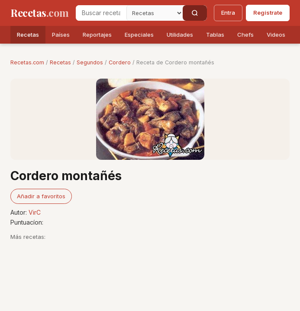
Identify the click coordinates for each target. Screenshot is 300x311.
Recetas (28, 34)
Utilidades (180, 34)
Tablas (215, 34)
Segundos (90, 62)
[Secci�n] (154, 13)
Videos (276, 34)
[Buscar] (195, 13)
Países (61, 34)
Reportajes (97, 34)
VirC (35, 212)
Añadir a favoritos (41, 196)
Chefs (245, 34)
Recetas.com (27, 62)
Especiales (139, 34)
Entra (228, 12)
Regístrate (267, 12)
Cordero (120, 62)
